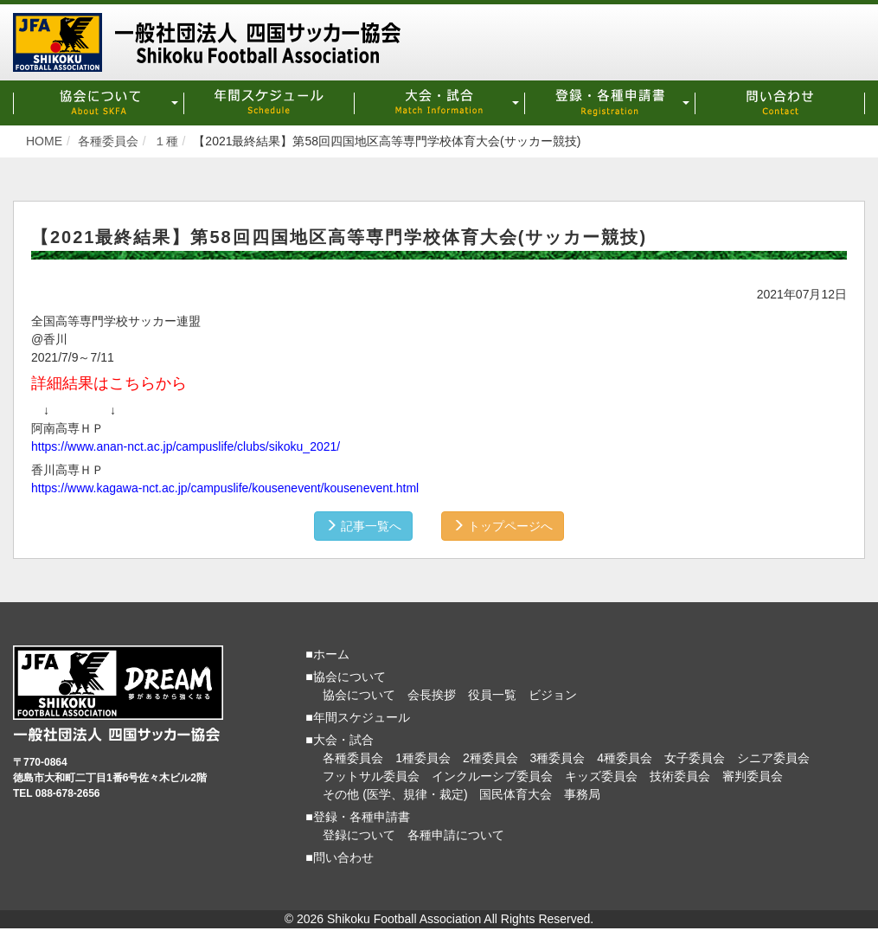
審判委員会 (752, 776)
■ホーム (327, 654)
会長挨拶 (431, 695)
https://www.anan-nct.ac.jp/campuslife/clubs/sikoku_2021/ (185, 446)
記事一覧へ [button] (363, 526)
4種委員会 (624, 758)
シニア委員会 (773, 758)
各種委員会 (353, 758)
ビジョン (553, 695)
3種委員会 (558, 758)
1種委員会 (423, 758)
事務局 (582, 794)
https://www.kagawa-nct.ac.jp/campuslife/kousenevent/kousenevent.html (225, 488)
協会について (359, 695)
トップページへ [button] (502, 526)
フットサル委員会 (371, 776)
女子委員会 (694, 758)
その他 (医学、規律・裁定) (395, 794)
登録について (359, 835)
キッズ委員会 (601, 776)
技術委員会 (680, 776)
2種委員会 (490, 758)
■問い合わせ (339, 857)
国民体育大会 (515, 794)
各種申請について (455, 835)
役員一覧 (492, 695)
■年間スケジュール (357, 717)
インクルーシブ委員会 (492, 776)
